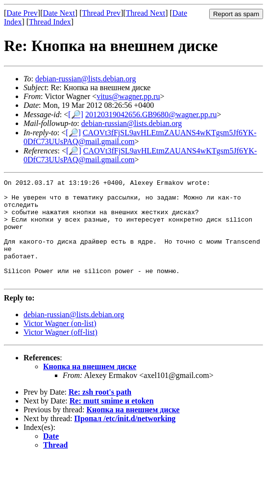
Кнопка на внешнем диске (89, 387)
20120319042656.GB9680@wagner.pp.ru (151, 114)
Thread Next (145, 13)
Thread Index (50, 22)
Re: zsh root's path (100, 412)
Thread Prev (101, 13)
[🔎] (75, 114)
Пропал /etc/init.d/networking (125, 439)
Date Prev (22, 13)
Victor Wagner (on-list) (60, 344)
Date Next (59, 13)
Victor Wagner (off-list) (60, 353)
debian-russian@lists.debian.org (85, 79)
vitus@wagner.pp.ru (128, 96)
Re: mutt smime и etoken (112, 421)
